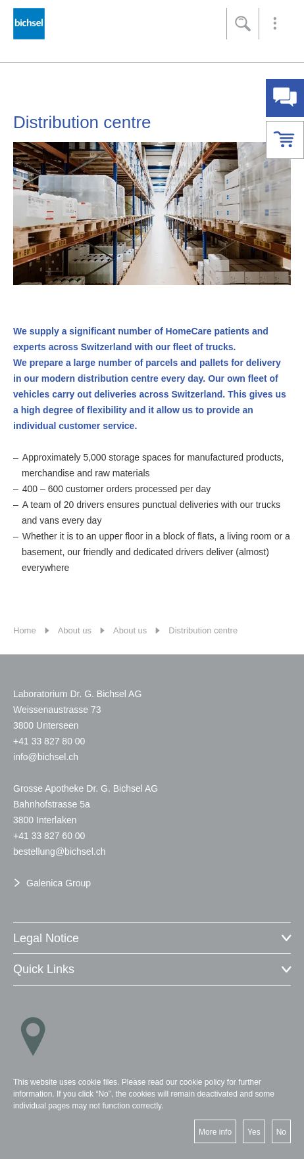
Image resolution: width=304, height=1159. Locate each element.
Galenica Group (58, 883)
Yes (254, 1132)
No (281, 1132)
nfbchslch (45, 757)
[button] (275, 23)
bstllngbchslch (59, 851)
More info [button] (215, 1132)
